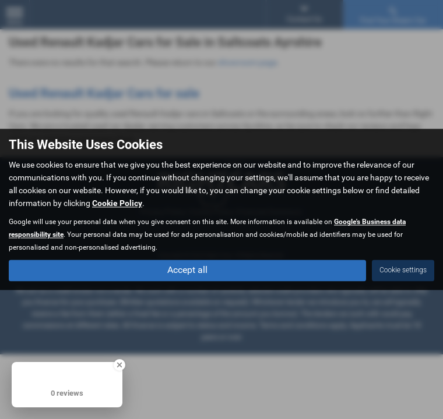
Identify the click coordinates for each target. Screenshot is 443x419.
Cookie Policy (117, 203)
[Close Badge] (119, 365)
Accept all (187, 270)
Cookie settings (403, 271)
